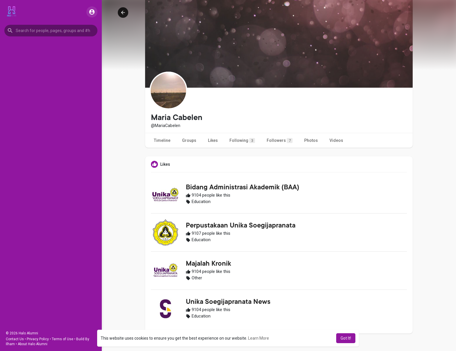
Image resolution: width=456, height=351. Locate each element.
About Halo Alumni (32, 344)
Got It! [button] (346, 338)
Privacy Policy (38, 339)
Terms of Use (62, 339)
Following (242, 140)
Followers (280, 140)
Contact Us (15, 339)
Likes (213, 140)
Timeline (162, 140)
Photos (311, 140)
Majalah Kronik (208, 264)
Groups (189, 140)
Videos (336, 140)
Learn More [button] (258, 338)
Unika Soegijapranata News (228, 302)
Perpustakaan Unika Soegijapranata (240, 226)
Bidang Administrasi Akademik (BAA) (242, 188)
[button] (50, 30)
